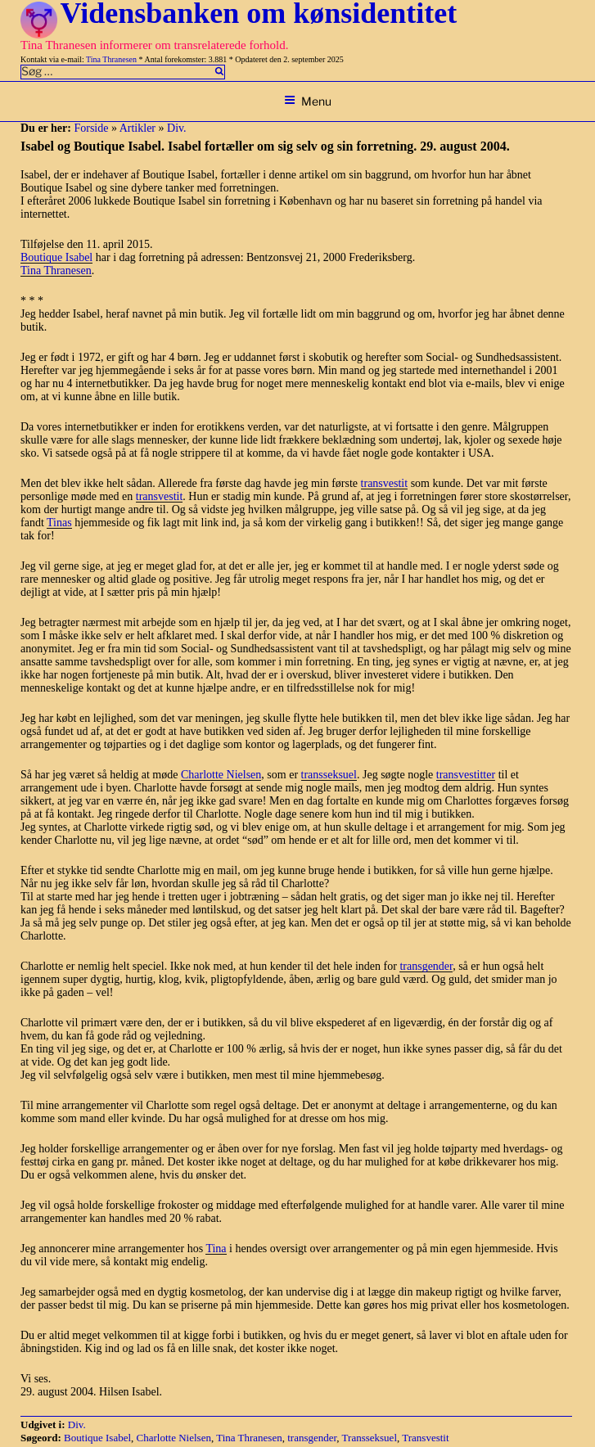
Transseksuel (369, 1437)
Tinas (59, 522)
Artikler (137, 128)
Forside (91, 128)
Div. (177, 128)
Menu (307, 101)
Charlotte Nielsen (221, 775)
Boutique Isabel (56, 257)
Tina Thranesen (111, 59)
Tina (215, 1248)
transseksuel (329, 775)
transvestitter (465, 775)
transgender (426, 966)
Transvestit (425, 1437)
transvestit (384, 483)
